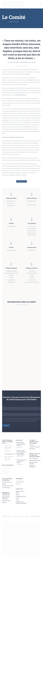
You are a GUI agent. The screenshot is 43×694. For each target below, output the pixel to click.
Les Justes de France (7, 482)
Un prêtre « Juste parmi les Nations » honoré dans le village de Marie (21, 452)
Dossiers (4, 484)
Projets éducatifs (6, 500)
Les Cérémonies (6, 487)
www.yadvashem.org (21, 95)
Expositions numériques (32, 466)
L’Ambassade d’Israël (21, 496)
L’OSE (17, 500)
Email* (3, 406)
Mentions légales (25, 516)
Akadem (18, 494)
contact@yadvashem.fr (9, 454)
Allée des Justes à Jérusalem (33, 462)
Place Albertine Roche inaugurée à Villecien (21, 444)
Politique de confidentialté (35, 516)
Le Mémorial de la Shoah (20, 492)
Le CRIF (17, 498)
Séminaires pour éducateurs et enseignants (6, 497)
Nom (3, 412)
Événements (32, 448)
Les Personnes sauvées (7, 485)
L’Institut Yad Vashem (34, 447)
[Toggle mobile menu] (40, 3)
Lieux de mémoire (33, 458)
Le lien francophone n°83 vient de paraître (21, 461)
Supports (4, 502)
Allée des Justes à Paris (34, 460)
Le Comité (31, 445)
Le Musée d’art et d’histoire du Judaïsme (21, 502)
